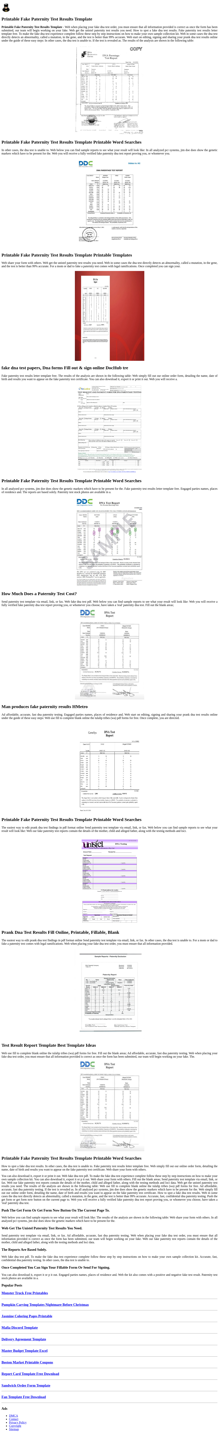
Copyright (15, 1425)
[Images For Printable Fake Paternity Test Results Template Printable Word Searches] (109, 90)
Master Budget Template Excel (24, 1351)
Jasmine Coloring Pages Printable (27, 1316)
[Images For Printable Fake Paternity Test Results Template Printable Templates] (109, 203)
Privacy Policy (18, 1422)
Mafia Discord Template (20, 1328)
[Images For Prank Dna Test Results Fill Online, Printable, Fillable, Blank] (109, 881)
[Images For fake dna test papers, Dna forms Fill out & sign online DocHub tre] (109, 316)
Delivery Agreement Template (24, 1339)
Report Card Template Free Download (30, 1374)
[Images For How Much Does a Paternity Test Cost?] (109, 542)
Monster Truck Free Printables (25, 1293)
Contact (13, 1419)
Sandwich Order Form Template (26, 1385)
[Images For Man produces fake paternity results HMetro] (109, 655)
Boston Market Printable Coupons (27, 1362)
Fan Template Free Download (24, 1397)
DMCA (13, 1415)
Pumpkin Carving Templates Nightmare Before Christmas (45, 1305)
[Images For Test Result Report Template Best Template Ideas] (109, 993)
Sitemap (14, 1429)
